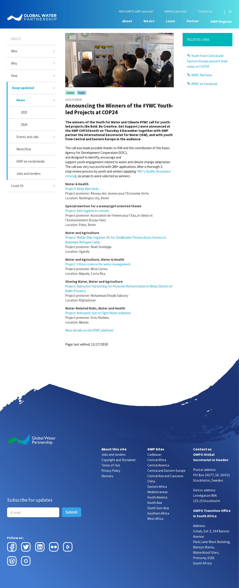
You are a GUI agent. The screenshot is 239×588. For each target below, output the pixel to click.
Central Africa (156, 460)
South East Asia (158, 508)
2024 (24, 124)
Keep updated (23, 88)
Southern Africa (158, 513)
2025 (24, 112)
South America (157, 497)
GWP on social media (30, 161)
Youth (81, 92)
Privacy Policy (110, 470)
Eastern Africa (157, 486)
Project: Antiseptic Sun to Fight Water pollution (98, 313)
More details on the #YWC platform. (89, 330)
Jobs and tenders (28, 173)
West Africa (155, 519)
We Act (149, 21)
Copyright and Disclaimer (118, 460)
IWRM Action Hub (176, 11)
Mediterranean (157, 492)
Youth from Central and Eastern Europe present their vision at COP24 (207, 61)
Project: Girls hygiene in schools (87, 211)
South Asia (154, 503)
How (14, 75)
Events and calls (27, 137)
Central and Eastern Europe (166, 470)
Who (14, 51)
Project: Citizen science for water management (97, 264)
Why (14, 63)
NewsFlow (23, 149)
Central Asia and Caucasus (165, 476)
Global (70, 92)
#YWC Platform (201, 75)
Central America (158, 465)
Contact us (205, 11)
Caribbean (154, 454)
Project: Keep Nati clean (82, 189)
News (20, 100)
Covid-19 (17, 186)
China (151, 481)
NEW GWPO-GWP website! (136, 11)
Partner (193, 21)
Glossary (107, 476)
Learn (170, 21)
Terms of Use (110, 465)
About (127, 21)
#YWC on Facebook (204, 84)
